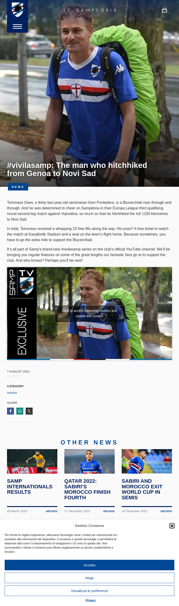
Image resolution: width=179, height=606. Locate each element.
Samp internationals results (30, 491)
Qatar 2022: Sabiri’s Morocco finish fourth (87, 494)
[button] (172, 525)
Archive (12, 393)
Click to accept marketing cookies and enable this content (89, 313)
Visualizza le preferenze (89, 591)
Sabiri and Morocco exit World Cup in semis (142, 494)
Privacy (91, 600)
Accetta (89, 565)
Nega (89, 578)
